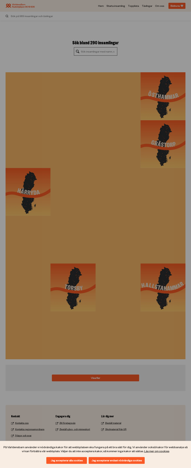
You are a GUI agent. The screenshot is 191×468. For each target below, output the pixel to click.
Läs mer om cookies (156, 451)
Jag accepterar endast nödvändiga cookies (116, 460)
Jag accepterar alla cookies (67, 460)
